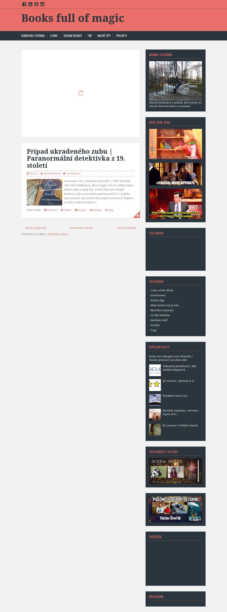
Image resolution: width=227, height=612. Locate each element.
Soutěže (155, 325)
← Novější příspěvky (34, 227)
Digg (109, 210)
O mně (54, 36)
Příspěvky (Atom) (58, 234)
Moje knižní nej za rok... (165, 305)
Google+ (81, 210)
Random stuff (159, 320)
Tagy (154, 330)
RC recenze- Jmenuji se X (178, 380)
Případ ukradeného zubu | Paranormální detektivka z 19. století (76, 158)
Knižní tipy (157, 300)
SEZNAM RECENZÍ (72, 36)
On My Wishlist (160, 315)
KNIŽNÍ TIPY (104, 36)
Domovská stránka (33, 36)
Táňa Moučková (51, 173)
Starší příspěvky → (128, 227)
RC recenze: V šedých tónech (180, 425)
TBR (89, 36)
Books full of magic (72, 18)
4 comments (73, 173)
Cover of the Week (162, 290)
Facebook (50, 210)
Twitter (66, 210)
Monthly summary (162, 310)
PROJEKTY (121, 36)
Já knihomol (158, 295)
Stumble (96, 210)
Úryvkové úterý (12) (175, 395)
